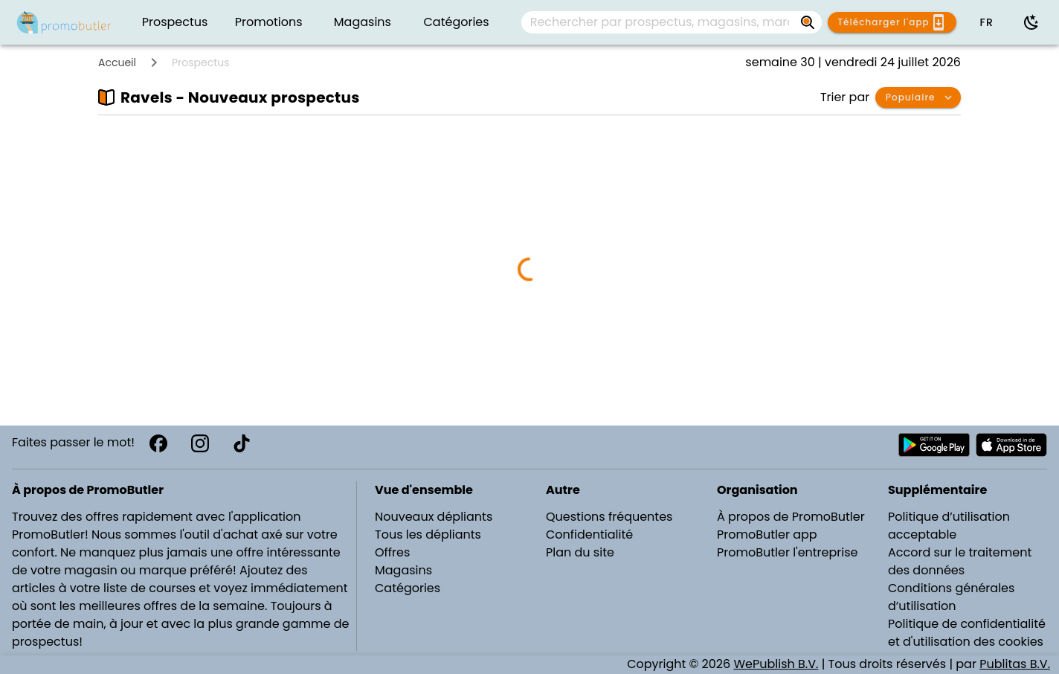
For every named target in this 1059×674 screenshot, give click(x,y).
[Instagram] (200, 443)
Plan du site (580, 552)
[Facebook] (158, 443)
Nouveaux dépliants (433, 516)
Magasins (403, 570)
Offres (392, 552)
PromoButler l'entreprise (787, 552)
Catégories (407, 588)
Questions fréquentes (609, 516)
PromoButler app (767, 534)
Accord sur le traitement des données (959, 561)
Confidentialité (589, 534)
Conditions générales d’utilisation (951, 597)
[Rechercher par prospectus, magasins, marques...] (808, 22)
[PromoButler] (64, 22)
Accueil (117, 62)
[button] (986, 22)
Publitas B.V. (1014, 664)
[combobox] (671, 22)
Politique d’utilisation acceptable (949, 525)
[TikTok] (242, 443)
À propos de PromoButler (791, 516)
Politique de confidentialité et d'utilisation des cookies (967, 632)
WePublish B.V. (775, 664)
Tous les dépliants (428, 534)
